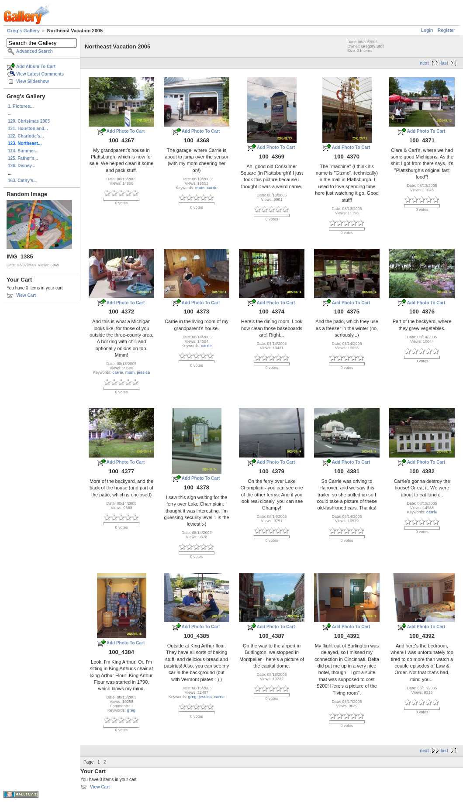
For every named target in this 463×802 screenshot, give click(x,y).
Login (427, 30)
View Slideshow (32, 81)
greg (131, 710)
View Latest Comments (40, 74)
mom (200, 188)
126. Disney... (21, 165)
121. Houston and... (28, 128)
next (424, 63)
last (444, 63)
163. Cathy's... (22, 180)
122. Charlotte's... (26, 136)
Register (446, 30)
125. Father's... (23, 158)
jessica (143, 372)
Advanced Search (34, 51)
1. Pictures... (21, 106)
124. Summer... (23, 150)
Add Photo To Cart (126, 131)
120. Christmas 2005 (29, 121)
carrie (212, 188)
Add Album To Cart (35, 66)
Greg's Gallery (23, 30)
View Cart (26, 295)
